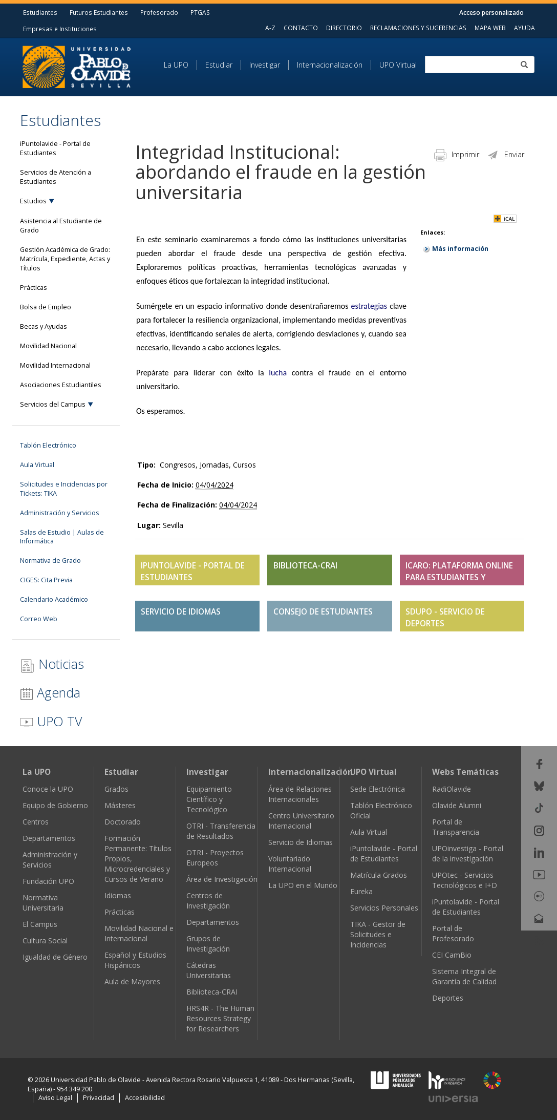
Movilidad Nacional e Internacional (139, 933)
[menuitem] (180, 65)
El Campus (40, 924)
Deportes (447, 998)
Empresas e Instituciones (60, 29)
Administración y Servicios (59, 513)
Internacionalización (329, 65)
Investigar (264, 65)
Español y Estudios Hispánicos (135, 960)
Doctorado (122, 822)
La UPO (176, 65)
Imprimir (456, 154)
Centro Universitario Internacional (301, 821)
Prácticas (33, 287)
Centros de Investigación (208, 901)
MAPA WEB (490, 28)
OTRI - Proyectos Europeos (215, 858)
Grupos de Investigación (208, 944)
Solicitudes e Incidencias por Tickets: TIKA (64, 489)
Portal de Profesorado (453, 933)
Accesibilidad (145, 1097)
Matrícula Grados (378, 875)
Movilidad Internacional (55, 365)
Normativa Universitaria (43, 903)
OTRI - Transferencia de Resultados (220, 831)
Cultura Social (45, 940)
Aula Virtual (37, 464)
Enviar (505, 154)
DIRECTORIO (344, 28)
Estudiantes (40, 12)
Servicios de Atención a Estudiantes (55, 177)
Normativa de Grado (50, 560)
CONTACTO (301, 28)
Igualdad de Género (55, 957)
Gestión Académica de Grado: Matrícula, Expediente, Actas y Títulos (65, 258)
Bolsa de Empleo (45, 307)
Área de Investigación (222, 879)
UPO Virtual (398, 65)
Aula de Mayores (132, 981)
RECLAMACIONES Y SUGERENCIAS (418, 28)
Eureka (361, 891)
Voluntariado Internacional (289, 864)
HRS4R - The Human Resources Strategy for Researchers (220, 1018)
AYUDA (524, 28)
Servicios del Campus (52, 404)
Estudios (33, 201)
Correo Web (38, 619)
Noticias (52, 664)
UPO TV (51, 721)
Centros (36, 822)
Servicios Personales (384, 908)
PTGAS (200, 12)
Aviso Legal (55, 1097)
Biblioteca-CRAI (212, 992)
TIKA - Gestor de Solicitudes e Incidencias (377, 934)
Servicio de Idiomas (300, 842)
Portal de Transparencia (455, 827)
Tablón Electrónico (48, 445)
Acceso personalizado (491, 12)
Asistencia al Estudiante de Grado (61, 226)
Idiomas (117, 895)
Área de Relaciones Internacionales (300, 794)
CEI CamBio (452, 955)
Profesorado (159, 12)
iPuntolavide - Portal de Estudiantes (55, 148)
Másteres (120, 805)
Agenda (50, 692)
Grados (116, 789)
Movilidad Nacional (48, 346)
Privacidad (98, 1097)
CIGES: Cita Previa (46, 580)
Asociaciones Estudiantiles (60, 385)
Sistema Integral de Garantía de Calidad (464, 976)
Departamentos (49, 838)
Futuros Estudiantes (99, 12)
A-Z (270, 28)
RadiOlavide (451, 789)
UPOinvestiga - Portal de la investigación (467, 853)
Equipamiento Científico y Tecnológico (209, 799)
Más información (460, 248)
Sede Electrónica (377, 789)
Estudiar (218, 65)
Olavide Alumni (456, 805)
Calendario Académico (54, 599)
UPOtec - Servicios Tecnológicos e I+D (464, 880)
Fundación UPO (48, 881)
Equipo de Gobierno (55, 805)
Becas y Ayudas (43, 326)
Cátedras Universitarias (208, 970)
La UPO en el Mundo (302, 885)
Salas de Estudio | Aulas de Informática (62, 537)
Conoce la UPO (48, 789)
